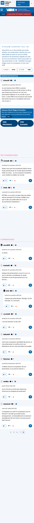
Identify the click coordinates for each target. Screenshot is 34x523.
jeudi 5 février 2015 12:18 (8, 386)
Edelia (5, 188)
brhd (8, 291)
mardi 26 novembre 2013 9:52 (13, 295)
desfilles (6, 381)
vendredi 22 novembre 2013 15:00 (11, 192)
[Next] (11, 432)
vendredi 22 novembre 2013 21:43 (11, 85)
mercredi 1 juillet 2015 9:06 (9, 408)
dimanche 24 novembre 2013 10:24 (11, 249)
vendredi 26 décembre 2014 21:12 (11, 363)
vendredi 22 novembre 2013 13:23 (11, 165)
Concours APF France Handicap (18, 14)
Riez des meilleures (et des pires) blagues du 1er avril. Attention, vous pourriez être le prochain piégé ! (17, 114)
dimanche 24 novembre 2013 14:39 (11, 270)
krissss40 (6, 80)
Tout (3, 14)
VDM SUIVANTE (24, 123)
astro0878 (6, 245)
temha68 (6, 161)
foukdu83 (6, 265)
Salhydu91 (6, 334)
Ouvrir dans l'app (21, 3)
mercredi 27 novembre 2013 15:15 (11, 339)
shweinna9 (7, 404)
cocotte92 (6, 314)
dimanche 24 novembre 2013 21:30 (11, 318)
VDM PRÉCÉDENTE (7, 123)
